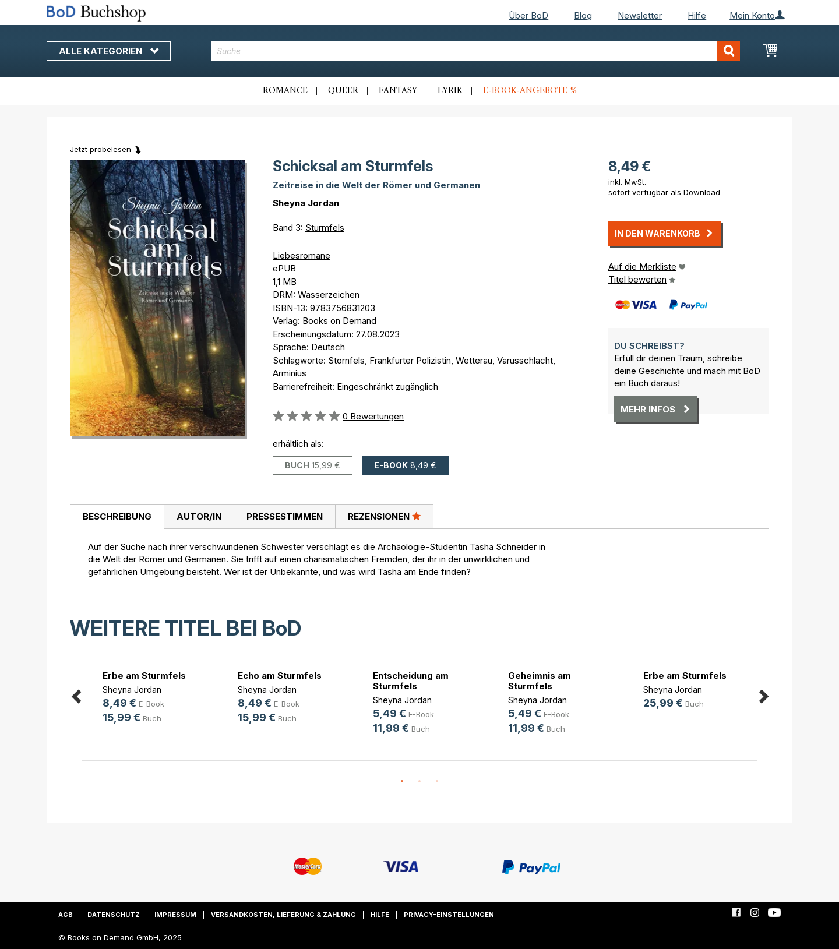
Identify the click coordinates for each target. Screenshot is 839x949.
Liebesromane (301, 255)
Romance (285, 91)
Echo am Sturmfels (280, 675)
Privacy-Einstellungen (449, 915)
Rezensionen (384, 516)
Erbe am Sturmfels (144, 675)
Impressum (175, 915)
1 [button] (402, 782)
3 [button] (437, 782)
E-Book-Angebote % (530, 91)
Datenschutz (113, 915)
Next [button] (763, 694)
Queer (343, 91)
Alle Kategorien (108, 51)
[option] (149, 699)
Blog (583, 15)
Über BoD (528, 15)
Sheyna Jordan (306, 203)
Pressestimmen (284, 516)
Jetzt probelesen (100, 149)
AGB (65, 915)
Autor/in (199, 516)
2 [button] (419, 782)
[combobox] (476, 51)
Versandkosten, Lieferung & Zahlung (283, 915)
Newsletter (640, 15)
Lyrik (450, 91)
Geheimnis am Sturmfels (539, 681)
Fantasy (398, 91)
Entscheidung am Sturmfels (411, 681)
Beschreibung (117, 516)
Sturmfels (324, 227)
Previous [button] (76, 694)
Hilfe (697, 15)
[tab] (117, 517)
